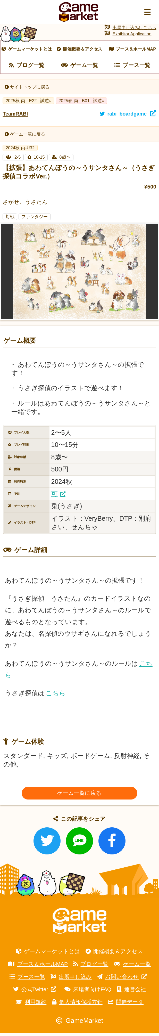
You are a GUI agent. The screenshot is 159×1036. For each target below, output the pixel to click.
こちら (56, 696)
